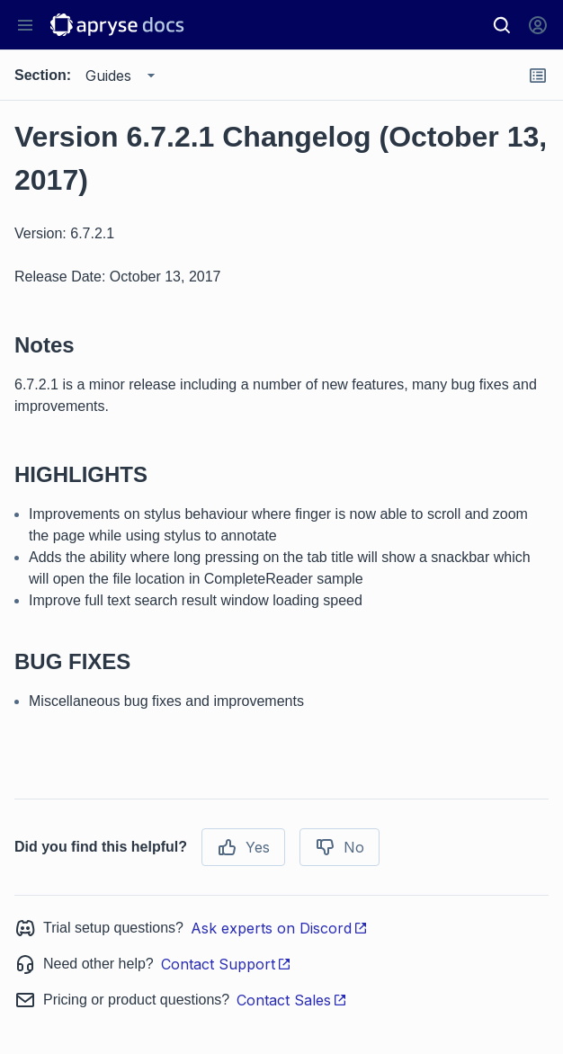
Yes (243, 847)
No (339, 847)
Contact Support (226, 964)
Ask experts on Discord (279, 928)
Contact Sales (292, 1000)
